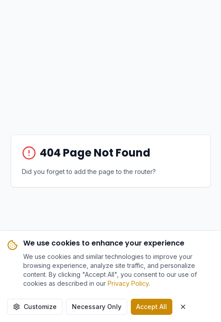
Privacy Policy (128, 283)
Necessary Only (96, 306)
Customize (35, 306)
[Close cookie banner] (183, 307)
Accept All (151, 306)
